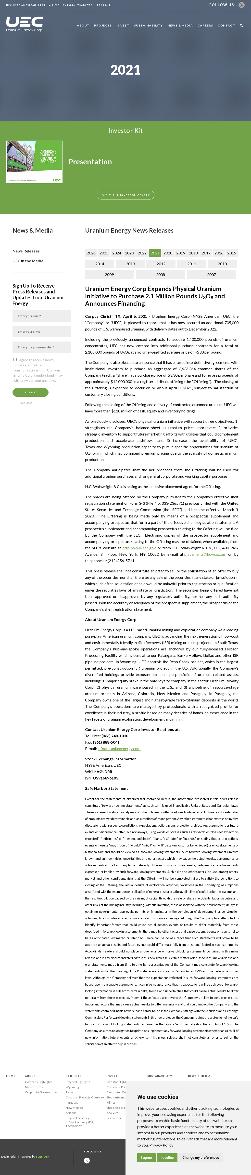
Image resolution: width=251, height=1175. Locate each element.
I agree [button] (146, 1158)
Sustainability (148, 25)
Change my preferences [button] (200, 1158)
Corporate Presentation (123, 1087)
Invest (123, 25)
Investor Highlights (120, 1082)
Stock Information (119, 1097)
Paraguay (72, 1102)
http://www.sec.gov (139, 547)
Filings (111, 1102)
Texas (70, 1092)
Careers (205, 25)
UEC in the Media (28, 260)
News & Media (180, 25)
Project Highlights (78, 1082)
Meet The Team (35, 1087)
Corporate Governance (41, 1092)
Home (10, 1075)
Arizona (71, 1113)
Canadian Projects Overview (85, 1097)
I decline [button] (167, 1158)
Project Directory (77, 1118)
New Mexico (74, 1107)
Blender (42, 1156)
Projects (103, 25)
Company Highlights (38, 1082)
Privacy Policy (161, 1145)
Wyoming (72, 1087)
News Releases (26, 251)
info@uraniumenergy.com (119, 748)
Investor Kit (125, 130)
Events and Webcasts (121, 1092)
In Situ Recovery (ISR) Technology (80, 1124)
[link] (161, 1145)
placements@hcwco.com (205, 554)
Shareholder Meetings (122, 1107)
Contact (226, 25)
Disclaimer (114, 1118)
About (83, 25)
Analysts (112, 1113)
